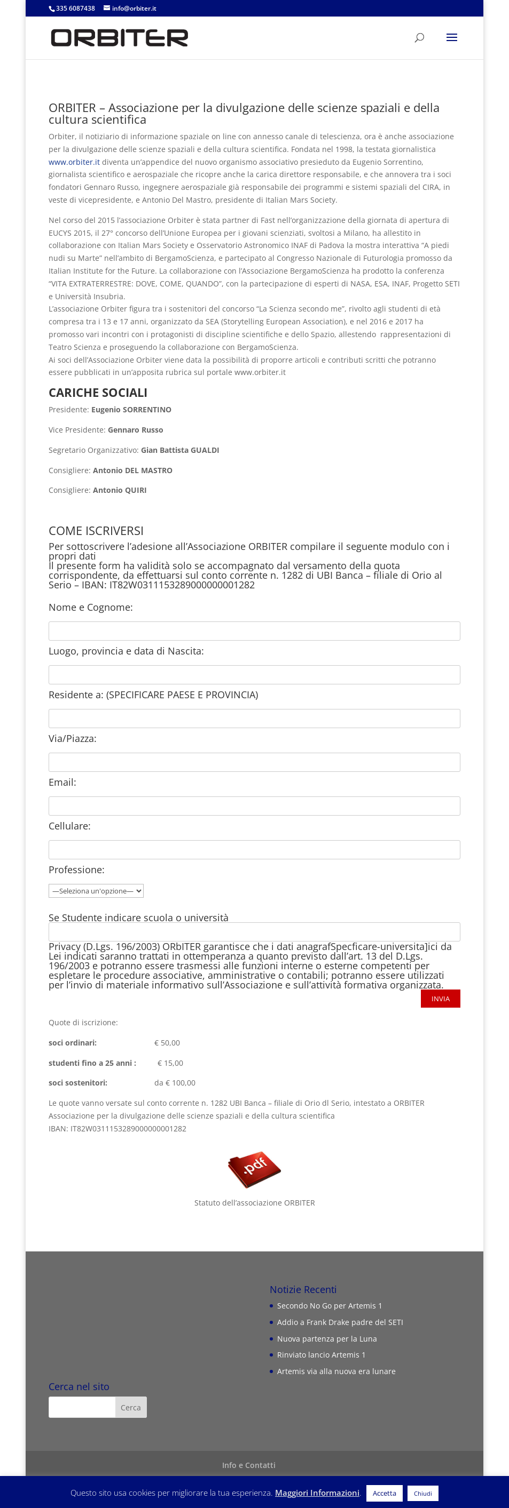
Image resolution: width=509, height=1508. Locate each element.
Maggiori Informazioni (317, 1492)
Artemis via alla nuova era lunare (336, 1371)
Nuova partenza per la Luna (327, 1339)
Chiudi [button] (423, 1493)
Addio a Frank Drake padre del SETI (340, 1322)
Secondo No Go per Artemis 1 (329, 1305)
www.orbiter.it (74, 162)
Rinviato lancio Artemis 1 (321, 1355)
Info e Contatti (249, 1465)
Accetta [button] (384, 1493)
